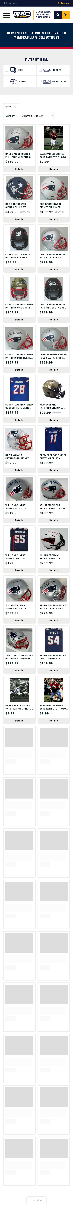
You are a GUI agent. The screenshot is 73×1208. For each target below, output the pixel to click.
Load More (37, 1200)
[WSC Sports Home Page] (32, 15)
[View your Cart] (66, 15)
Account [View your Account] (64, 3)
